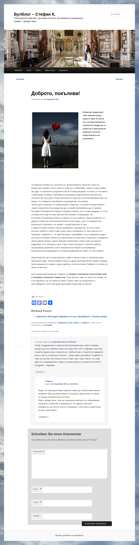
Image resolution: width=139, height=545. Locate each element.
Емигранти (62, 323)
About (28, 70)
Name (37, 489)
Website (36, 516)
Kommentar (38, 452)
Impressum (63, 70)
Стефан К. (86, 323)
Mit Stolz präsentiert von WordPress (69, 535)
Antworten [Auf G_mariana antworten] (40, 372)
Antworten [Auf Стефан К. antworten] (43, 417)
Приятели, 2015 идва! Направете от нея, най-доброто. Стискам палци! (71, 316)
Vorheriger (19, 79)
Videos (38, 70)
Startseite (18, 70)
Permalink (48, 325)
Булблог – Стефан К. (35, 14)
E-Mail (37, 502)
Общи (75, 323)
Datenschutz (50, 70)
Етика (70, 323)
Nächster (120, 79)
